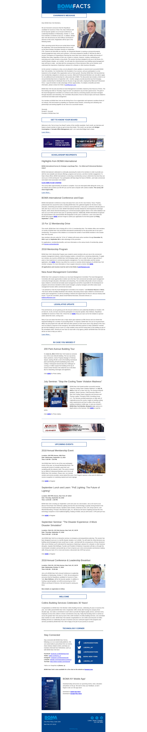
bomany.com (89, 669)
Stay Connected (52, 635)
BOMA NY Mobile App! (74, 679)
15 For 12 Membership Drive (56, 223)
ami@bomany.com (70, 85)
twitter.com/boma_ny (55, 655)
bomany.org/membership (51, 244)
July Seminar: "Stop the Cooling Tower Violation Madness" (73, 381)
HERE (49, 414)
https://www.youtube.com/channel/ (60, 661)
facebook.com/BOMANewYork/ (60, 653)
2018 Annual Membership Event (58, 450)
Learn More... (46, 132)
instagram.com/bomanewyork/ (60, 657)
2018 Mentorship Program (55, 249)
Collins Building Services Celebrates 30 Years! (65, 603)
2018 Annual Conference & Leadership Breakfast (66, 560)
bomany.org (73, 729)
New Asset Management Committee (60, 272)
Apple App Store (75, 691)
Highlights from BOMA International (59, 161)
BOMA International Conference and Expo (63, 198)
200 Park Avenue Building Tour (59, 349)
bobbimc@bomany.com (48, 297)
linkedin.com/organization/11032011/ (60, 659)
